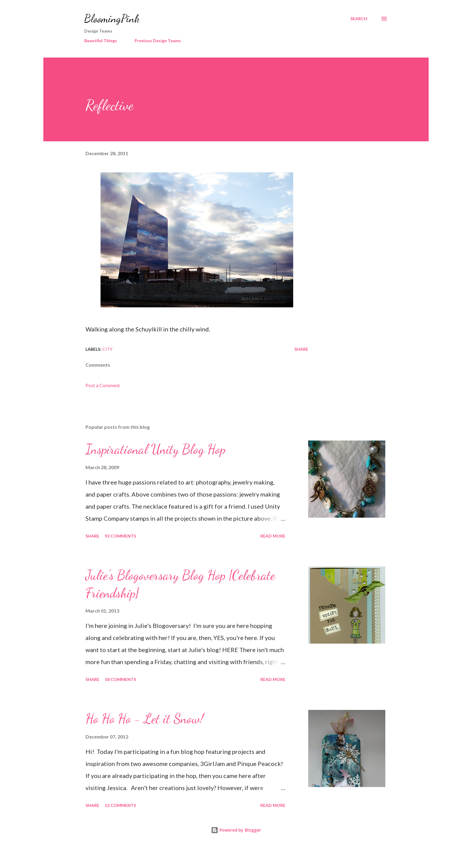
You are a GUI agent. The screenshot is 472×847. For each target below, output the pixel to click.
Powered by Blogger (236, 830)
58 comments (120, 679)
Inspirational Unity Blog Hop (155, 449)
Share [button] (301, 349)
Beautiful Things (100, 40)
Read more (272, 535)
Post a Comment (102, 385)
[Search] (358, 18)
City (107, 349)
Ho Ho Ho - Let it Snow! (144, 718)
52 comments (120, 805)
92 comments (120, 535)
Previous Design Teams (158, 40)
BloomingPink (111, 18)
